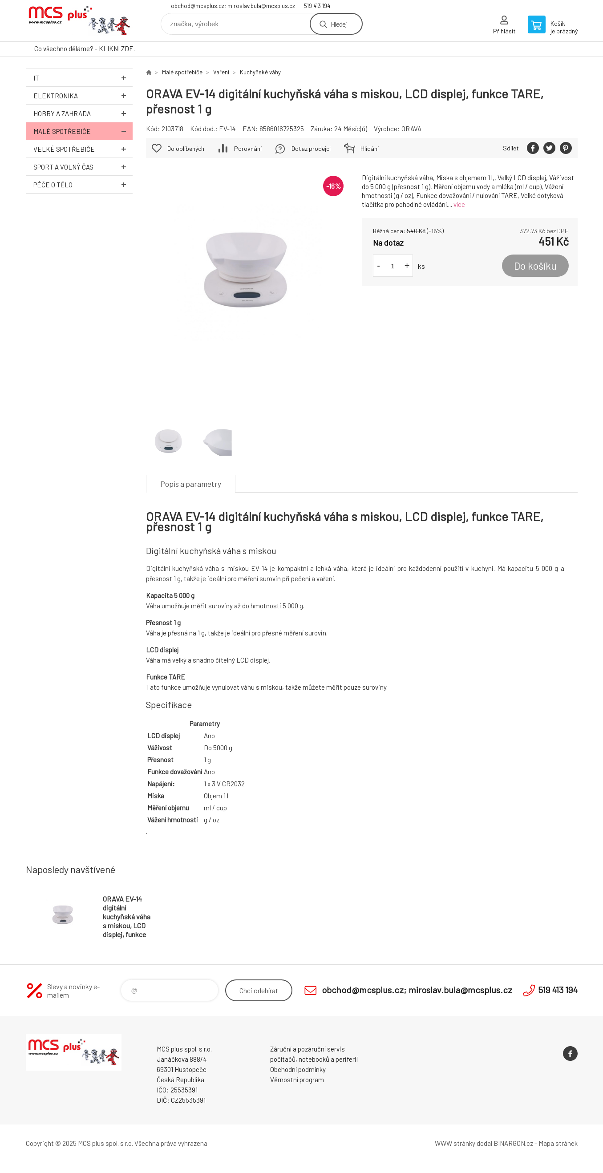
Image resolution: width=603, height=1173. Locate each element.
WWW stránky (455, 1143)
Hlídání (369, 148)
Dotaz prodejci (311, 148)
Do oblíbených (185, 148)
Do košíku (535, 265)
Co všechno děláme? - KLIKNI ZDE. (84, 48)
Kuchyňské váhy (260, 72)
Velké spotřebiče (83, 149)
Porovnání (248, 148)
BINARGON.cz (513, 1143)
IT (83, 77)
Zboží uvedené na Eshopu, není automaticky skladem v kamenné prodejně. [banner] (79, 20)
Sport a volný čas (83, 166)
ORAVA (411, 129)
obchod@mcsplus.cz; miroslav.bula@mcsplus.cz (233, 5)
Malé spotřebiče (83, 131)
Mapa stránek (558, 1143)
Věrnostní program (297, 1080)
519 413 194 (317, 5)
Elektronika (83, 95)
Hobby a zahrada (83, 113)
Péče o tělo (83, 184)
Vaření (221, 72)
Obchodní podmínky (298, 1069)
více (459, 204)
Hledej (339, 24)
